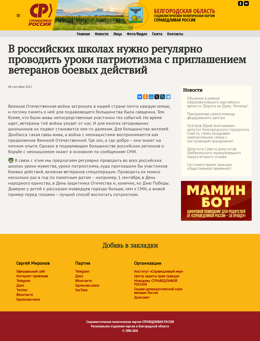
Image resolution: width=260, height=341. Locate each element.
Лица (117, 34)
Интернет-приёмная (32, 276)
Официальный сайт (30, 271)
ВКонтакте (24, 295)
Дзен (20, 285)
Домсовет (142, 297)
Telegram (23, 281)
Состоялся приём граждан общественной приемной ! (207, 167)
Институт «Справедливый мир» (158, 271)
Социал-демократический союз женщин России (158, 291)
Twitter (21, 290)
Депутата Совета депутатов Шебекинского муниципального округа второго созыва (212, 153)
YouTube (81, 290)
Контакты (175, 34)
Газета (157, 34)
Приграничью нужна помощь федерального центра (209, 116)
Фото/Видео (137, 34)
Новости (101, 34)
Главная (83, 34)
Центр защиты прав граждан (156, 276)
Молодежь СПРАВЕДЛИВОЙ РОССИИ (155, 282)
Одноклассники (28, 299)
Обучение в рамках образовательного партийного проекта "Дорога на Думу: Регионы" (215, 102)
